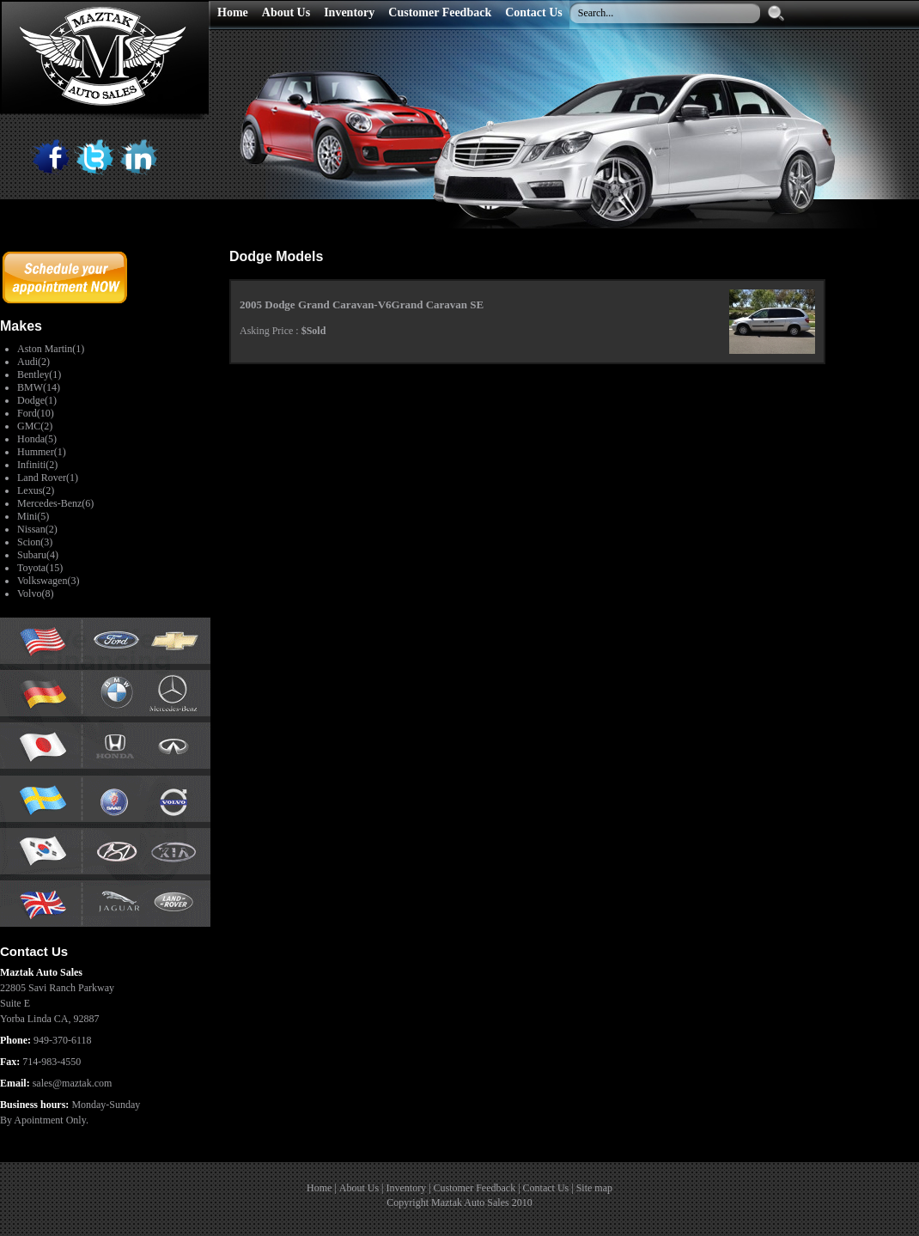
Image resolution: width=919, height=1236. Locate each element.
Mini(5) (33, 516)
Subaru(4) (37, 555)
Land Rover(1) (47, 478)
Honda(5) (37, 439)
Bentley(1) (39, 374)
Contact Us (546, 1188)
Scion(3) (34, 542)
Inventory (406, 1188)
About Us (359, 1188)
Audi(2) (33, 362)
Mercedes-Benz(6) (55, 503)
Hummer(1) (41, 452)
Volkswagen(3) (48, 581)
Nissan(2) (37, 529)
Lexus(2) (35, 490)
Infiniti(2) (37, 465)
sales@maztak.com (73, 1083)
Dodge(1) (37, 400)
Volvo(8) (35, 594)
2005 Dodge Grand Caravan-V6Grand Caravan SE (362, 304)
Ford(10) (35, 413)
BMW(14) (38, 387)
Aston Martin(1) (50, 349)
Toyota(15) (40, 568)
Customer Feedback (475, 1188)
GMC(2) (34, 426)
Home (319, 1188)
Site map (594, 1188)
